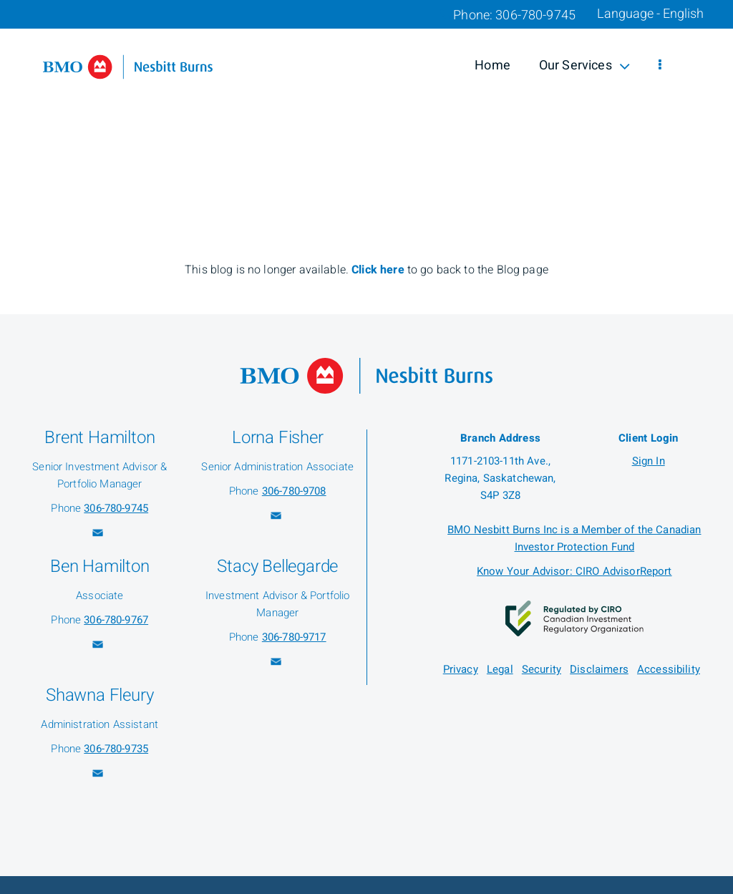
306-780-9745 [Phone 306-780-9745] (535, 15)
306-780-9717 (294, 637)
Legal (500, 669)
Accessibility (668, 669)
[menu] (660, 65)
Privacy (460, 669)
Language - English (650, 14)
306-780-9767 (116, 620)
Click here (379, 269)
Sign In (648, 461)
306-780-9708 (294, 491)
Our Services (584, 65)
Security (541, 669)
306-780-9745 (116, 508)
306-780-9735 (116, 749)
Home (492, 65)
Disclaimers (599, 669)
